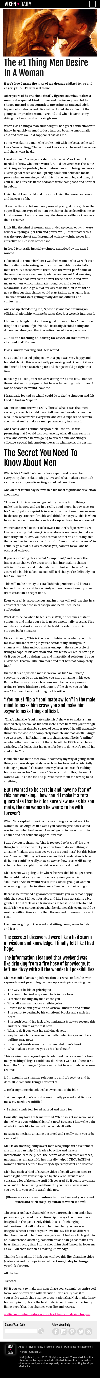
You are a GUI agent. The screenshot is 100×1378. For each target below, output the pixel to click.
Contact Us (35, 1351)
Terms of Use (53, 1346)
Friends (22, 1351)
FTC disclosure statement (77, 1346)
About (21, 1346)
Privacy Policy (35, 1346)
